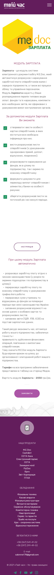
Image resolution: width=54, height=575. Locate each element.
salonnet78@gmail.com (27, 554)
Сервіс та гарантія (27, 516)
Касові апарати (27, 497)
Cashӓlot (27, 453)
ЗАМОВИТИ (27, 393)
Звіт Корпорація (27, 474)
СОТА (27, 462)
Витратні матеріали (27, 504)
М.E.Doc (27, 450)
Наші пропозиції (27, 513)
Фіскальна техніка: (27, 494)
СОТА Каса (27, 456)
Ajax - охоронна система (27, 522)
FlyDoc (27, 468)
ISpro (27, 471)
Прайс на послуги (27, 519)
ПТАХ (27, 478)
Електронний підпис (27, 459)
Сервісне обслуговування (27, 507)
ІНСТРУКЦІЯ (27, 247)
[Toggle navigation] (49, 4)
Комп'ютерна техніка (27, 510)
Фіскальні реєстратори (27, 500)
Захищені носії (27, 465)
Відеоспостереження (27, 525)
